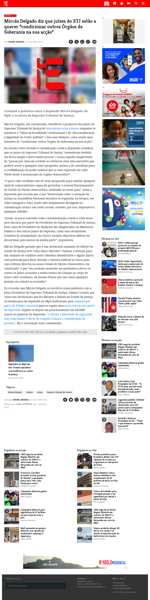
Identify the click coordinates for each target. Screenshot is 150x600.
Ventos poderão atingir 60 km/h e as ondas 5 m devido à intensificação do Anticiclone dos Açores (107, 532)
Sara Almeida (24, 404)
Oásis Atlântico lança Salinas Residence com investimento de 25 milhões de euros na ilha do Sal (106, 478)
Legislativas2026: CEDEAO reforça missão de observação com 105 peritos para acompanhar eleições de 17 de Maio (131, 405)
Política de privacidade (122, 588)
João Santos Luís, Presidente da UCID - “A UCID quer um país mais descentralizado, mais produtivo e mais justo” (130, 386)
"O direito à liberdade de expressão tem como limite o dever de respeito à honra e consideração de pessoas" (48, 318)
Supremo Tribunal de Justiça (59, 392)
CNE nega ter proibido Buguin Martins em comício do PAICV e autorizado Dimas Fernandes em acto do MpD (129, 351)
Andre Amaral (16, 41)
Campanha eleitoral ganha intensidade (131, 364)
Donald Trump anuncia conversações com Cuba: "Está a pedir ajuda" (130, 301)
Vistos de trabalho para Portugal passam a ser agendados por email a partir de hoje (105, 495)
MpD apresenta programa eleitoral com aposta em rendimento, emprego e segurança (33, 532)
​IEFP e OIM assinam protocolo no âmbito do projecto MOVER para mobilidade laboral (129, 246)
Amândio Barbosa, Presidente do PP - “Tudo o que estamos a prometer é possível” (130, 422)
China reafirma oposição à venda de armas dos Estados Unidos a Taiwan (130, 282)
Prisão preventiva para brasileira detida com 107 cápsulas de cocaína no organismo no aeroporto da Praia (106, 459)
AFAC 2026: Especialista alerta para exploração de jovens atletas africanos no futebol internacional (130, 265)
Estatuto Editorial (120, 585)
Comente (61, 332)
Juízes (40, 392)
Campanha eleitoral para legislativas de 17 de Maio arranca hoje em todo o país (33, 513)
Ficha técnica (118, 583)
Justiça (29, 392)
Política (8, 15)
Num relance (119, 579)
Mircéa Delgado (15, 392)
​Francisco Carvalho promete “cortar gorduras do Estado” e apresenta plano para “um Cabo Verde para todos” (33, 478)
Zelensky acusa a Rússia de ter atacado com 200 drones (131, 319)
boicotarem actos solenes (62, 128)
